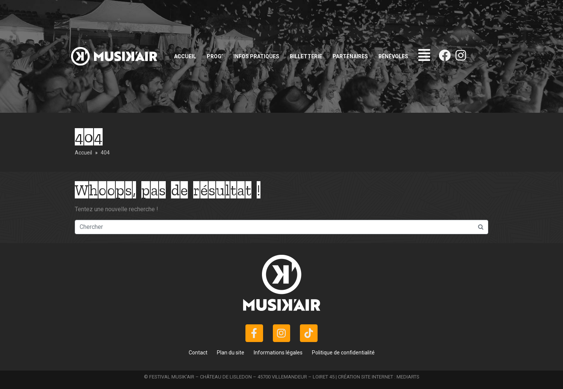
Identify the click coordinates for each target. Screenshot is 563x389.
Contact (198, 353)
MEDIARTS (408, 377)
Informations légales (278, 353)
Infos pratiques (256, 56)
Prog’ (215, 56)
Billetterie (306, 56)
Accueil (185, 56)
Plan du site (230, 353)
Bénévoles (393, 56)
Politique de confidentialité (343, 353)
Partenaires (350, 56)
